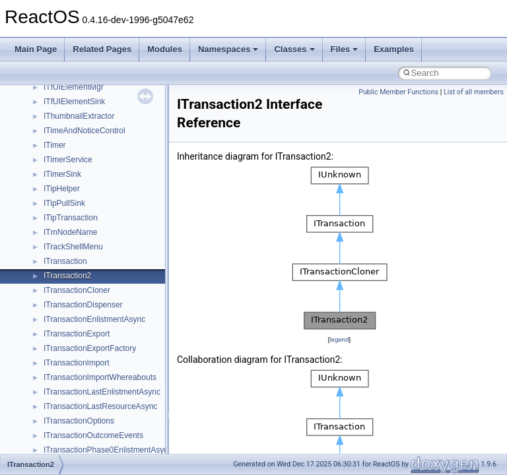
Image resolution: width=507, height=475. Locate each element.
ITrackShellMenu (73, 246)
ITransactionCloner (77, 290)
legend (339, 339)
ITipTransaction (71, 217)
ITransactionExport (77, 333)
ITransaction (65, 261)
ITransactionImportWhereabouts (100, 377)
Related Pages (102, 49)
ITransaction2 (67, 275)
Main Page (36, 49)
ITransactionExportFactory (90, 348)
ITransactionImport (77, 362)
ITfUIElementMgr (74, 87)
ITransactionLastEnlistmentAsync (102, 391)
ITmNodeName (70, 232)
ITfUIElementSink (74, 101)
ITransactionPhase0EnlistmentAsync (108, 450)
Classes (294, 49)
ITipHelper (62, 188)
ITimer (55, 145)
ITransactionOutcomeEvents (93, 435)
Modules (164, 49)
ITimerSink (62, 174)
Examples (394, 49)
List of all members (474, 92)
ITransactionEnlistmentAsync (94, 319)
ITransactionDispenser (83, 304)
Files (344, 49)
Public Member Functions (398, 92)
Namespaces (228, 49)
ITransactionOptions (79, 421)
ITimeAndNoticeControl (84, 130)
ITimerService (68, 159)
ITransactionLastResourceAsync (100, 406)
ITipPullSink (64, 203)
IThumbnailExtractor (79, 116)
